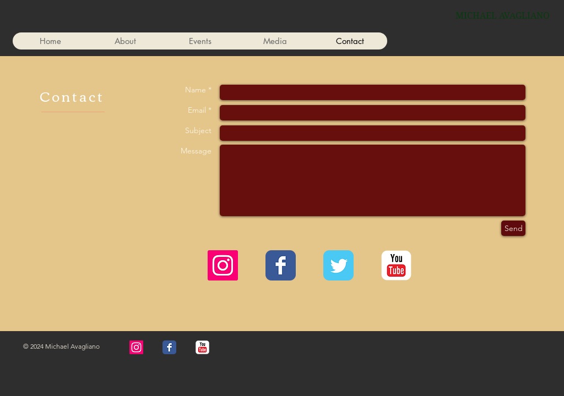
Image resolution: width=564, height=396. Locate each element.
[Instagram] (223, 265)
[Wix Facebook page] (280, 265)
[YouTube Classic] (396, 265)
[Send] (513, 228)
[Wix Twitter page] (338, 265)
